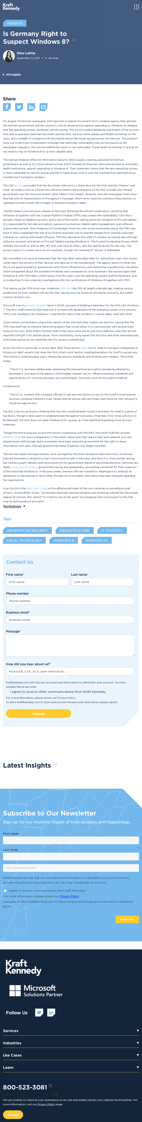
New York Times (36, 488)
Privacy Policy (66, 697)
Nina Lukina (26, 53)
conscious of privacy (24, 467)
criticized (66, 288)
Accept (13, 1115)
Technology (12, 506)
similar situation (37, 305)
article (18, 185)
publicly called (12, 437)
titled (83, 347)
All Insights (13, 74)
